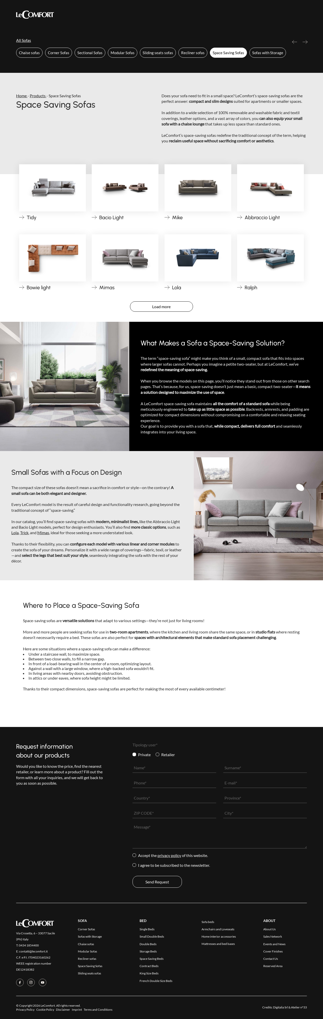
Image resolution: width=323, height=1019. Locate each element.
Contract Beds (149, 966)
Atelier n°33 (299, 1007)
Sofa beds (208, 922)
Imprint (77, 1009)
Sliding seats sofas (158, 52)
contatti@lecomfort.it (33, 951)
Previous (294, 44)
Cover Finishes (152, 14)
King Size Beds (149, 973)
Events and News (274, 944)
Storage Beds (148, 951)
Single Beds (147, 929)
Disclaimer (63, 1009)
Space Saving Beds (152, 959)
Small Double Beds (152, 936)
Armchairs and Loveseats (218, 929)
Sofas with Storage (267, 52)
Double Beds (148, 944)
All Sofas (23, 40)
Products (88, 14)
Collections (118, 14)
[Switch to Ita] (304, 14)
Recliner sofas (193, 52)
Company (182, 14)
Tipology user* (145, 744)
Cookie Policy (45, 1009)
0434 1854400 (29, 945)
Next (305, 44)
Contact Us (209, 14)
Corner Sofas (58, 52)
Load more (161, 306)
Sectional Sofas (90, 52)
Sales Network (272, 936)
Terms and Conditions (98, 1009)
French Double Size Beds (156, 981)
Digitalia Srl (280, 1007)
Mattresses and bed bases (218, 944)
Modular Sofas (123, 52)
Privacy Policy (169, 855)
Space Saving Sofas (228, 52)
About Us (269, 929)
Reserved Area (241, 14)
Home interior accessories (219, 936)
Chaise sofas (29, 52)
